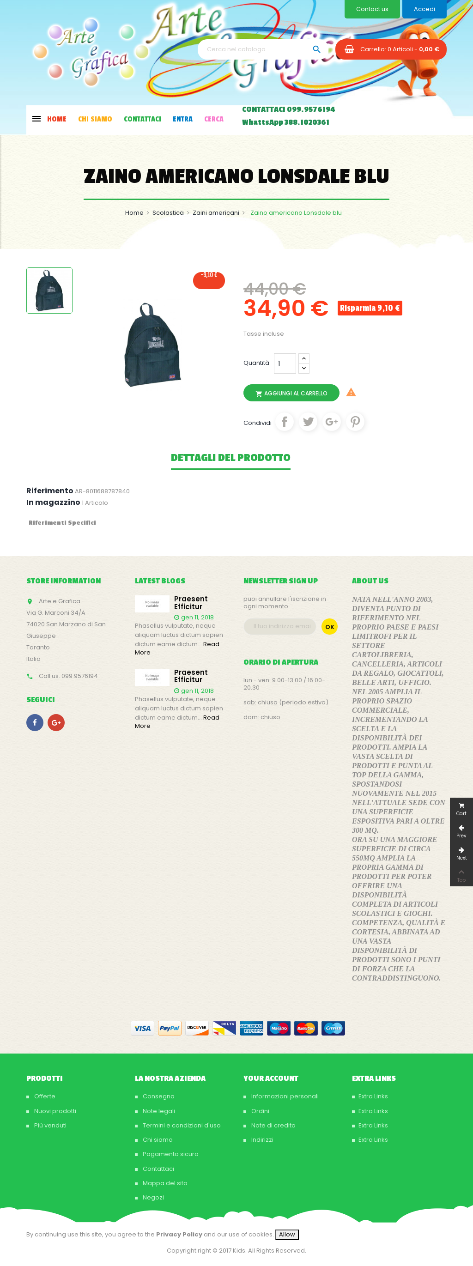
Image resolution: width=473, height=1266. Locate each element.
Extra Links (373, 1096)
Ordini (259, 1111)
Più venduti (50, 1125)
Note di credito (273, 1125)
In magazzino (53, 502)
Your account (270, 1078)
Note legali (158, 1111)
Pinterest (355, 421)
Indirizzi (261, 1139)
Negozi (152, 1197)
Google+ (331, 421)
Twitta (308, 421)
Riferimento (49, 491)
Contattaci (157, 1168)
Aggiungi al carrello (291, 393)
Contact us (372, 9)
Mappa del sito (164, 1183)
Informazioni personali (284, 1096)
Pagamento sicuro (170, 1154)
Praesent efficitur (191, 603)
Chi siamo (157, 1139)
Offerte (44, 1096)
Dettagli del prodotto (231, 458)
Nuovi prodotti (54, 1111)
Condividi (284, 421)
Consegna (158, 1096)
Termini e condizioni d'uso (181, 1125)
